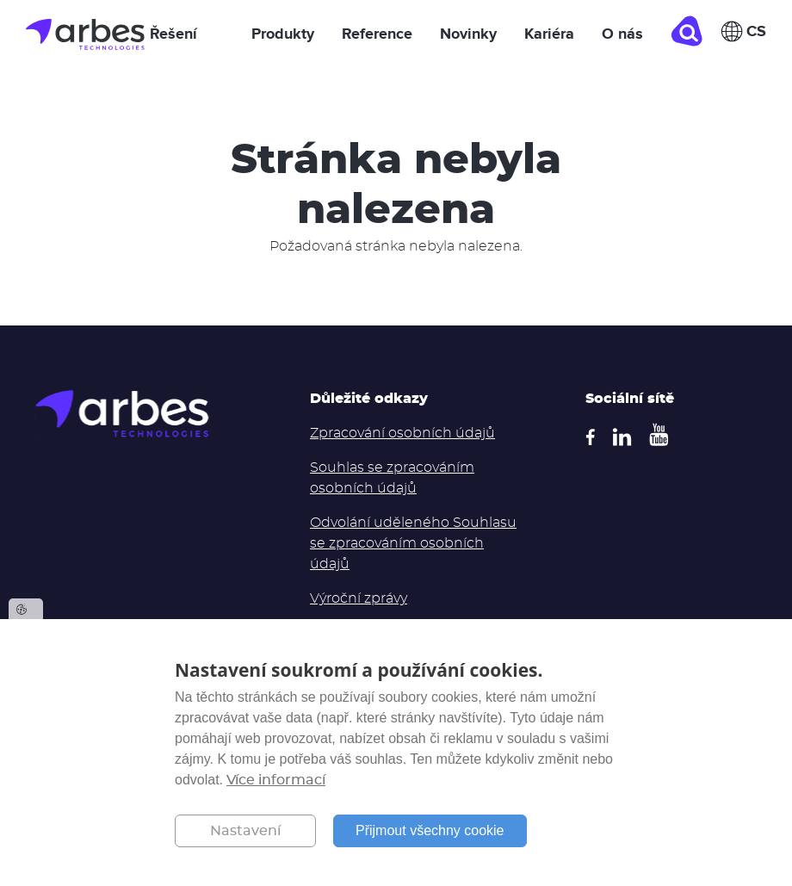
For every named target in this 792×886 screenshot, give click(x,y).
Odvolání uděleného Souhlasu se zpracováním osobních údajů (413, 543)
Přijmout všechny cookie (430, 830)
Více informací (275, 780)
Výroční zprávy (358, 598)
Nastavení (245, 831)
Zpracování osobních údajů (402, 433)
